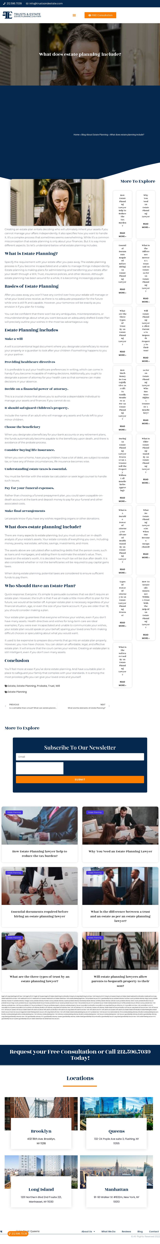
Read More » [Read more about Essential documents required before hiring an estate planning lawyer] (122, 291)
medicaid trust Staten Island (54, 998)
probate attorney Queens (61, 1001)
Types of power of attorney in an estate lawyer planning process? (122, 598)
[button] (74, 15)
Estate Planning (26, 686)
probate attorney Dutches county (124, 998)
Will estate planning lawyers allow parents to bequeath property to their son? (146, 330)
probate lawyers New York (73, 1003)
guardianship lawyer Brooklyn (92, 1016)
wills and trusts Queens (108, 1010)
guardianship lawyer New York (130, 1016)
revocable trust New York (132, 1005)
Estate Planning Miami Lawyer (35, 1012)
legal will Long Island (8, 996)
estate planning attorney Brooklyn (74, 1014)
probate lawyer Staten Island (102, 1003)
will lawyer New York (144, 1007)
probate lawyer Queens (57, 1003)
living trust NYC (100, 996)
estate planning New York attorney (32, 1014)
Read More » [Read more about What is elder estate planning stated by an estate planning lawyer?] (146, 481)
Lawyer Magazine (21, 1012)
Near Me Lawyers (54, 1019)
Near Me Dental (43, 1019)
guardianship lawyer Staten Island (29, 1019)
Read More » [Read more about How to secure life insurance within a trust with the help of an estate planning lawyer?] (146, 636)
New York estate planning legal (72, 998)
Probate (42, 686)
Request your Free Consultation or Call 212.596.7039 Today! (80, 1054)
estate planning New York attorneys (53, 1014)
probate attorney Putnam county (43, 1001)
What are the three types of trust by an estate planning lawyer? (122, 327)
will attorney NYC (79, 1007)
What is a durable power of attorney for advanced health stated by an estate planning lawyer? (122, 536)
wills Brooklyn (137, 1010)
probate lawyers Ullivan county (135, 1003)
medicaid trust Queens (39, 998)
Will (58, 686)
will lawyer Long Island (131, 1007)
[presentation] (39, 768)
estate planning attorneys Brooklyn (133, 1012)
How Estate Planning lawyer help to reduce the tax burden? (122, 210)
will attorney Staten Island (104, 1007)
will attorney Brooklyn (38, 1007)
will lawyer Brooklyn (119, 1007)
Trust (51, 686)
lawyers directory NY (118, 1005)
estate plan (100, 648)
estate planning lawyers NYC (82, 1012)
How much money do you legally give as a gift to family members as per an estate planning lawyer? (122, 395)
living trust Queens (110, 996)
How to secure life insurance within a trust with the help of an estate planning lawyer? (146, 604)
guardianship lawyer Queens (10, 1019)
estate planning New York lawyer (94, 1014)
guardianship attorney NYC (36, 1016)
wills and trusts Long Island (66, 1010)
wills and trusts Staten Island (124, 1010)
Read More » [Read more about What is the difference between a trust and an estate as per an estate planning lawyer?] (146, 300)
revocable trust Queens (9, 1007)
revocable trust (20, 1007)
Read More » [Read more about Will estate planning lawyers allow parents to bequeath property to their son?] (146, 359)
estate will (88, 294)
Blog (138, 1231)
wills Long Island (49, 1012)
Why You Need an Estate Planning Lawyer (146, 206)
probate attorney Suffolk (92, 1001)
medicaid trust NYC (26, 998)
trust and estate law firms (115, 1012)
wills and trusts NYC (95, 1010)
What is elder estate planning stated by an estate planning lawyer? (146, 455)
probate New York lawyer (15, 1005)
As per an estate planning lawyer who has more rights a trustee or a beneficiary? (146, 392)
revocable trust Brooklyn (88, 1005)
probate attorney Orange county (23, 1001)
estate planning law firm (27, 16)
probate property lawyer (73, 1005)
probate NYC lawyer (29, 1005)
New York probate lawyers (90, 998)
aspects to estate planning (41, 535)
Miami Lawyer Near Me (8, 1012)
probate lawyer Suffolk (118, 1003)
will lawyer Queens (10, 1010)
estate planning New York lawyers (114, 1014)
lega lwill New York (19, 996)
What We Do (104, 1231)
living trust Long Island (76, 996)
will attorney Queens (90, 1007)
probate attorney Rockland (77, 1001)
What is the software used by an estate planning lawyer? (122, 661)
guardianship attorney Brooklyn (134, 1014)
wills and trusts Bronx (37, 1010)
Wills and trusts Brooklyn (51, 1010)
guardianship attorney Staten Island (72, 1016)
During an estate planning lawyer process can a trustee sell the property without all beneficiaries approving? (122, 464)
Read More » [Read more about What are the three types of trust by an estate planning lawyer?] (122, 353)
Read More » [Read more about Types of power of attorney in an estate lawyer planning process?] (122, 624)
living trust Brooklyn (64, 996)
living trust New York (89, 996)
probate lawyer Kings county (10, 1003)
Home (76, 134)
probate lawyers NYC (87, 1003)
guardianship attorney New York (18, 1016)
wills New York (58, 1012)
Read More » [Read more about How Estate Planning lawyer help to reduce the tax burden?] (122, 235)
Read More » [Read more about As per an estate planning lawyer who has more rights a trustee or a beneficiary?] (146, 422)
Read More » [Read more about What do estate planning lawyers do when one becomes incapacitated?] (146, 556)
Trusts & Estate (27, 14)
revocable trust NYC (147, 1005)
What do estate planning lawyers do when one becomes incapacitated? (146, 528)
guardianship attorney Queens (53, 1016)
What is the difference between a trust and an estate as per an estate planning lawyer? (146, 268)
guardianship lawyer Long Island (111, 1016)
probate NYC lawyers (42, 1005)
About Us (82, 1231)
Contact (154, 1231)
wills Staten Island (68, 1012)
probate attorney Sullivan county (110, 1001)
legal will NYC (30, 996)
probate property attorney (57, 1005)
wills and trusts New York (81, 1010)
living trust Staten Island (123, 996)
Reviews (123, 1231)
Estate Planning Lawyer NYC (147, 1016)
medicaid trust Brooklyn (137, 996)
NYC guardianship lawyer (106, 998)
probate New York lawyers (99, 1012)
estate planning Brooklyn (14, 1014)
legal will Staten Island (51, 996)
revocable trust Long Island (104, 1005)
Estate (12, 686)
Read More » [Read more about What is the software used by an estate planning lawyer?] (122, 684)
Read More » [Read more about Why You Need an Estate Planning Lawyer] (146, 226)
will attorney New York (66, 1007)
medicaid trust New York (12, 998)
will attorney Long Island (52, 1007)
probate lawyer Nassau (42, 1003)
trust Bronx (28, 1007)
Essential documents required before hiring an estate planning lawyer (122, 264)
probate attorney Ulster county (129, 1001)
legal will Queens (39, 996)
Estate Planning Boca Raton (149, 1010)
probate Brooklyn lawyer (146, 1001)
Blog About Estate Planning (94, 134)
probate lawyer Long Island (27, 1003)
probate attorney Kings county (143, 998)
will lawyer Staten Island (23, 1010)
